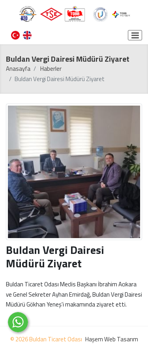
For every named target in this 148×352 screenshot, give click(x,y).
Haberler (51, 68)
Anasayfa (18, 68)
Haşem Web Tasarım (111, 339)
